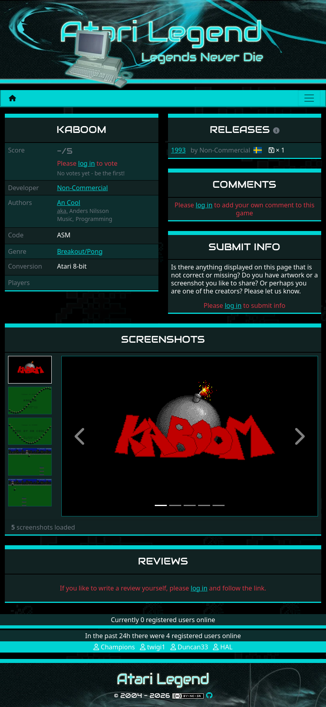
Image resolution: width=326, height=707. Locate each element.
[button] (80, 436)
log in (86, 163)
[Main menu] (309, 98)
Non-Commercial (82, 187)
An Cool (68, 202)
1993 (178, 150)
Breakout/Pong (80, 251)
